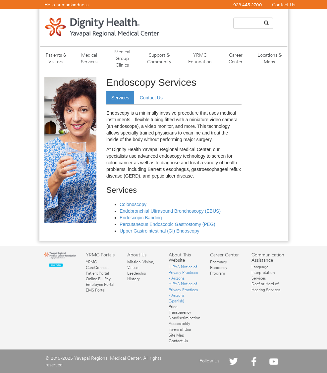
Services (120, 97)
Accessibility (179, 323)
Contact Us (283, 4)
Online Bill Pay (98, 279)
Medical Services (89, 58)
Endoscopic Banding (141, 217)
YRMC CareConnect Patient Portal (97, 268)
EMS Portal (95, 290)
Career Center (236, 58)
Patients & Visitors (56, 58)
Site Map (176, 335)
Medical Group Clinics (122, 58)
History (133, 279)
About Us (136, 254)
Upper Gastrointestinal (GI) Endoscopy (159, 231)
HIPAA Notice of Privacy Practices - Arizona (183, 273)
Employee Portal (100, 284)
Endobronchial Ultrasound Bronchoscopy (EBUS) (170, 211)
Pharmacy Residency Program (218, 268)
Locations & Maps (269, 58)
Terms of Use (180, 329)
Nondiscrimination (184, 318)
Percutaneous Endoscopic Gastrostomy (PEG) (167, 224)
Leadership (136, 273)
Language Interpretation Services (263, 273)
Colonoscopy (133, 204)
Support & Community (159, 58)
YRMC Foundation (200, 58)
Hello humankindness (66, 4)
